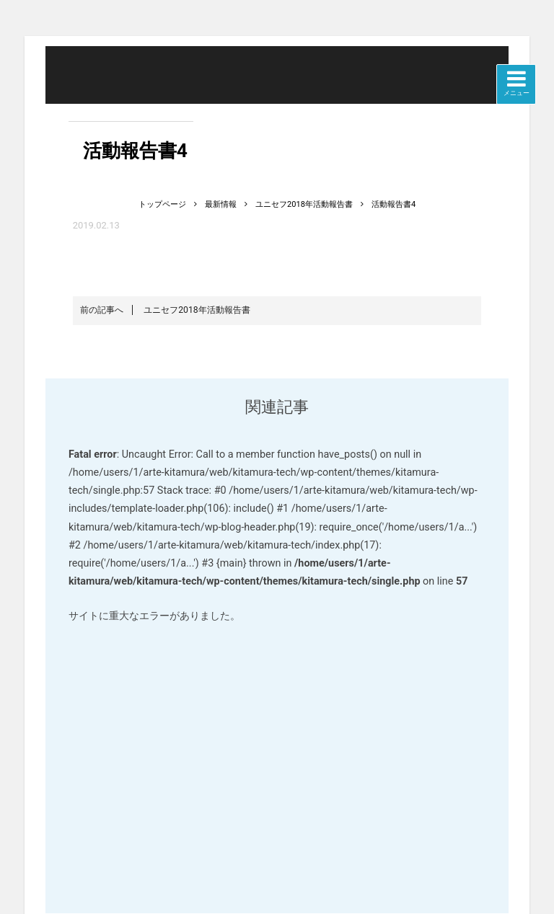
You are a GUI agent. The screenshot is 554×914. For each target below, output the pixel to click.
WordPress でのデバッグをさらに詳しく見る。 (277, 767)
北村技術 (131, 92)
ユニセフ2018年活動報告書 (165, 310)
